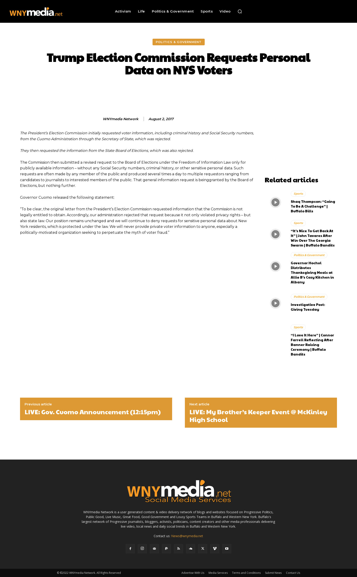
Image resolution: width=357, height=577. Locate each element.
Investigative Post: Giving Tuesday (308, 307)
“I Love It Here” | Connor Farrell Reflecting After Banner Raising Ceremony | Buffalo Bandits (312, 344)
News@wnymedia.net (187, 536)
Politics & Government (179, 42)
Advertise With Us (192, 573)
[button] (239, 11)
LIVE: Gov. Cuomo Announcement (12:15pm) (93, 412)
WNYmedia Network (120, 119)
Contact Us (293, 573)
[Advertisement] (301, 145)
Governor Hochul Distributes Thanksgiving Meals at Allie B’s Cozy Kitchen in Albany (312, 272)
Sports (298, 193)
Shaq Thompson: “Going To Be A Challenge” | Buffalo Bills (313, 206)
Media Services (218, 573)
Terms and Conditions (246, 573)
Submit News (273, 573)
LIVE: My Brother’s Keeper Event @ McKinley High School (258, 415)
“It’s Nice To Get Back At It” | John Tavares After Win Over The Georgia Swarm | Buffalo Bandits (313, 237)
